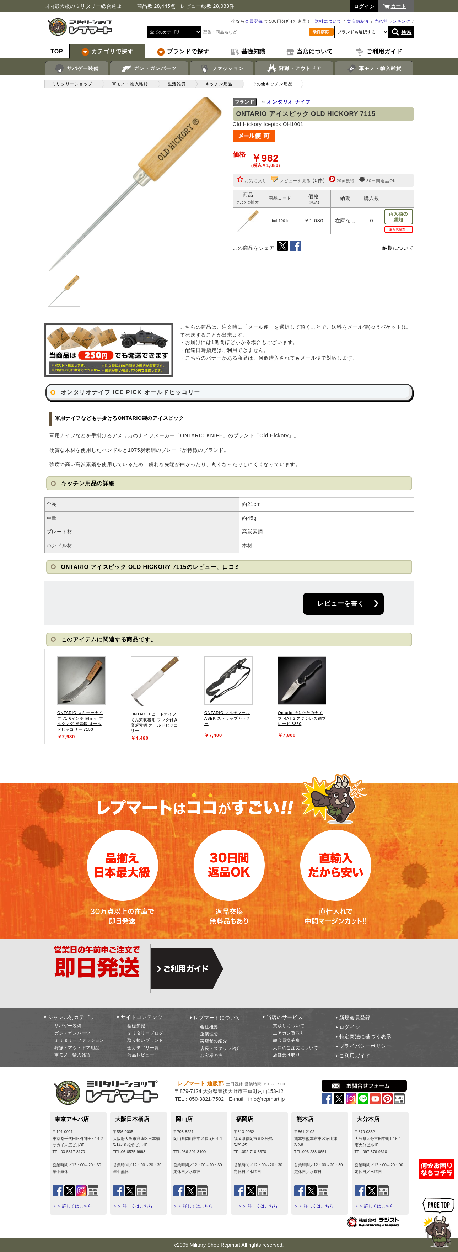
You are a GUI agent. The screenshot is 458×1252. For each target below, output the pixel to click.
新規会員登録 (355, 1017)
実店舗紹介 (358, 21)
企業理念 (209, 1033)
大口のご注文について (295, 1047)
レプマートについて (217, 1017)
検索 (406, 32)
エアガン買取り (289, 1033)
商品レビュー (140, 1054)
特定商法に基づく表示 (365, 1036)
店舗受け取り (286, 1054)
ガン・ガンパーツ (149, 68)
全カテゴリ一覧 (143, 1047)
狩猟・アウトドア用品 (76, 1047)
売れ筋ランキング (393, 21)
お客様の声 (211, 1055)
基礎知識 (136, 1025)
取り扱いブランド (145, 1040)
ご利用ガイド (355, 1055)
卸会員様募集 (286, 1040)
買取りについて (289, 1025)
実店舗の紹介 (213, 1041)
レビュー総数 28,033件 (207, 6)
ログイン (349, 1027)
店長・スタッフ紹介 (220, 1048)
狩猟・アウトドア (294, 68)
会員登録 (254, 21)
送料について (328, 21)
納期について (398, 248)
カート (398, 6)
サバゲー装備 (76, 68)
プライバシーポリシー (365, 1046)
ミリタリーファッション (79, 1040)
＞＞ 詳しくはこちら (72, 1206)
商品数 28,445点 (156, 6)
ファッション (221, 68)
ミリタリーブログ (145, 1033)
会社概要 (209, 1026)
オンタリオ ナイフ (288, 102)
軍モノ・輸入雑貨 (374, 68)
